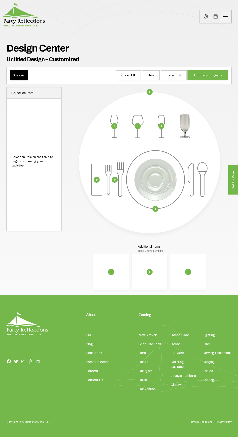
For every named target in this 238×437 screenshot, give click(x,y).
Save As (19, 75)
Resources (94, 353)
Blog (89, 344)
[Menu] (225, 17)
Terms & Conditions (201, 422)
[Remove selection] (149, 92)
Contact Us (94, 380)
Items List (173, 75)
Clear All (128, 75)
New (150, 75)
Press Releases (97, 362)
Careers (92, 371)
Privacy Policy (223, 422)
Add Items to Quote (207, 75)
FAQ (89, 335)
